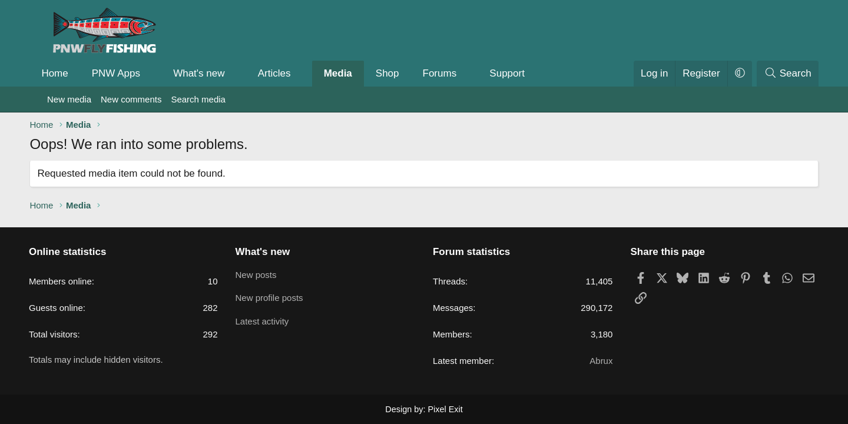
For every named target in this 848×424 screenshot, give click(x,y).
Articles (291, 73)
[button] (169, 74)
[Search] (770, 74)
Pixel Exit (445, 408)
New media (69, 99)
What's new (216, 73)
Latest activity (273, 320)
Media (355, 73)
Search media (198, 99)
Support (524, 73)
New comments (131, 99)
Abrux (590, 361)
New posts (266, 274)
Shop (404, 73)
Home (72, 73)
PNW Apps (133, 73)
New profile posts (280, 297)
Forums (457, 73)
